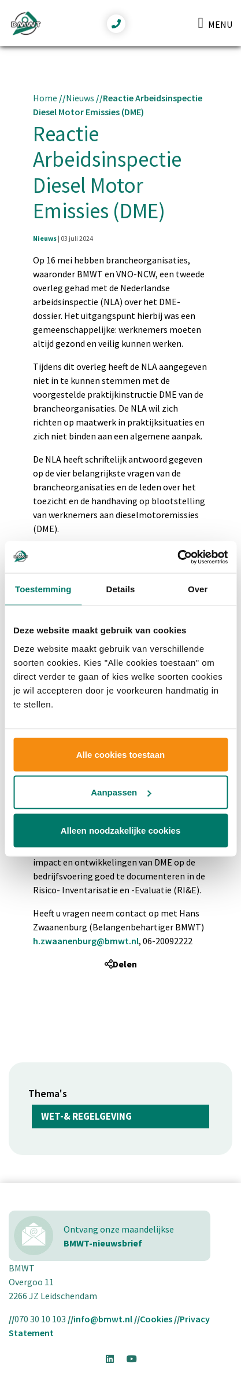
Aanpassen (121, 792)
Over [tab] (198, 589)
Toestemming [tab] (43, 589)
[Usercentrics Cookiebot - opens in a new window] (177, 556)
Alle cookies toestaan (120, 754)
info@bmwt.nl (102, 1319)
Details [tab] (120, 589)
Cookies (156, 1319)
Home (45, 98)
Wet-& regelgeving (86, 1116)
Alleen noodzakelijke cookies (121, 830)
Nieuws (80, 98)
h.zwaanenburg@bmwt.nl (86, 941)
